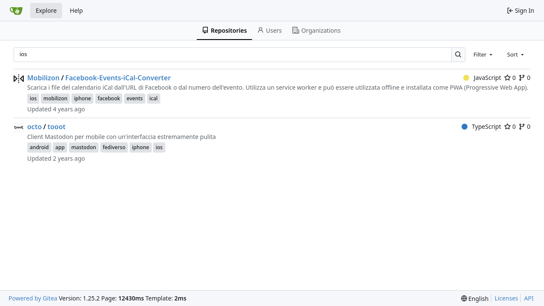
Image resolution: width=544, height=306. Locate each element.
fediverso (114, 147)
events (135, 98)
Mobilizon (43, 78)
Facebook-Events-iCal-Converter (118, 78)
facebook (109, 98)
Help (76, 10)
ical (154, 98)
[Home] (16, 10)
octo (34, 126)
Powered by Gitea (32, 298)
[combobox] (483, 54)
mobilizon (55, 98)
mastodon (83, 147)
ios (33, 98)
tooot (57, 126)
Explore (46, 10)
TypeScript (481, 126)
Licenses (506, 298)
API (528, 298)
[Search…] (458, 54)
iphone (82, 98)
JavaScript (482, 78)
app (60, 147)
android (39, 147)
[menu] (475, 299)
